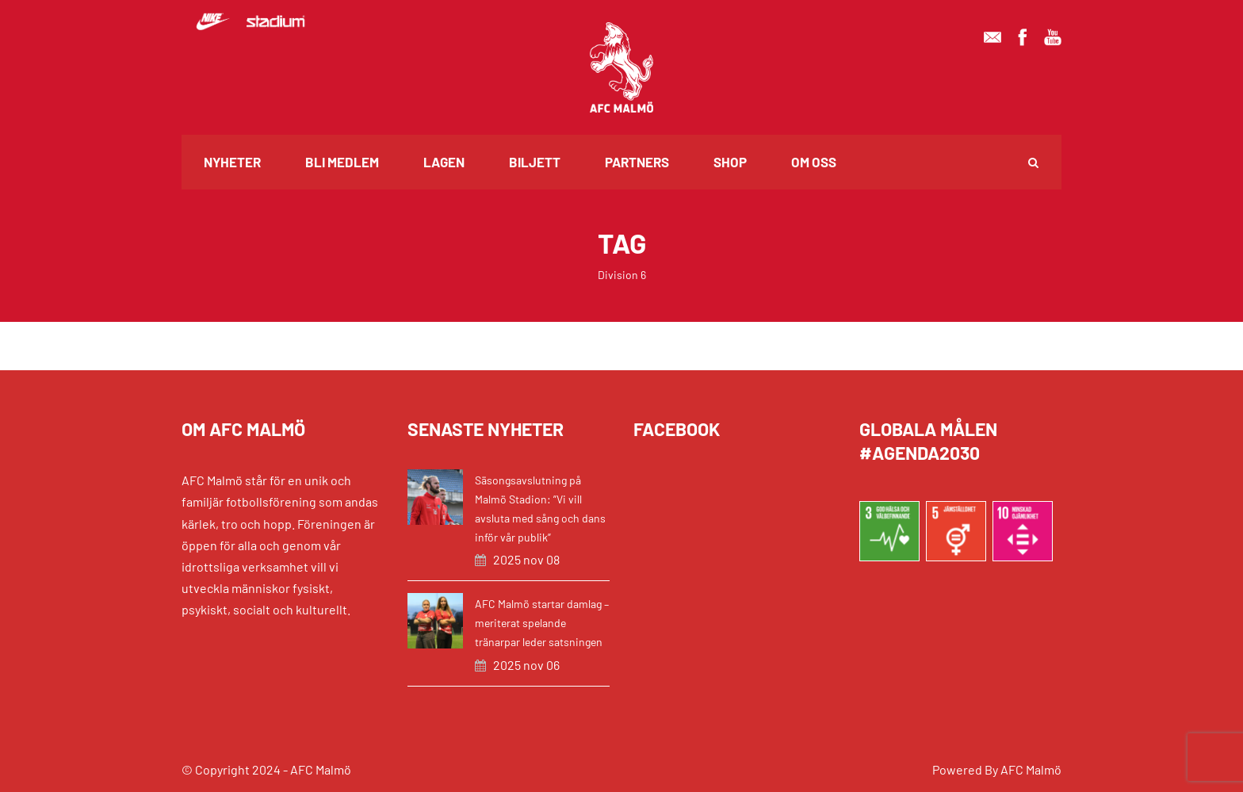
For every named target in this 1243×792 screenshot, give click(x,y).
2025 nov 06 (526, 664)
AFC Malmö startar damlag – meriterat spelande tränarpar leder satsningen (542, 623)
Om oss (813, 162)
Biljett (534, 162)
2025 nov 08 (526, 559)
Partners (637, 162)
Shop (730, 162)
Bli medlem (342, 162)
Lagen (444, 162)
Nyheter (232, 162)
